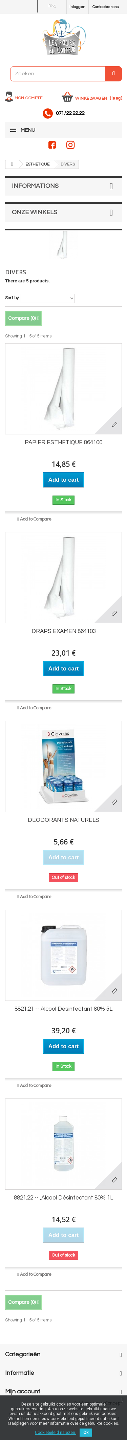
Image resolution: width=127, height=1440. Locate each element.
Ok (85, 1432)
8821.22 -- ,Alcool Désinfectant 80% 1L (63, 1198)
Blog (52, 5)
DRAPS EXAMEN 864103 (63, 631)
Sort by (12, 298)
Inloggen (77, 7)
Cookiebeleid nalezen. (55, 1432)
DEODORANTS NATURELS (63, 820)
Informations (35, 186)
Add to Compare (35, 519)
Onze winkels (34, 212)
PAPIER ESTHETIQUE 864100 (63, 442)
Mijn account (22, 1391)
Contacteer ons (105, 7)
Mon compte (28, 98)
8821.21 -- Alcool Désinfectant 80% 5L (63, 1009)
